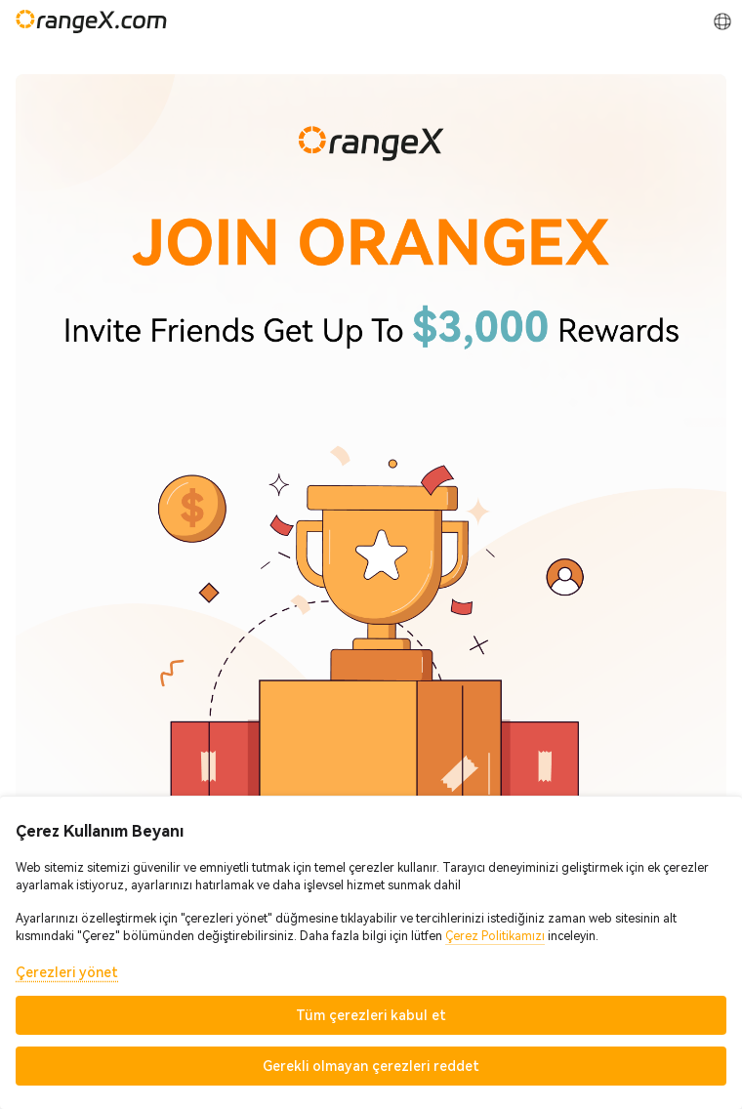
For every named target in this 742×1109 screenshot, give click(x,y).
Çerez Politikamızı (495, 936)
